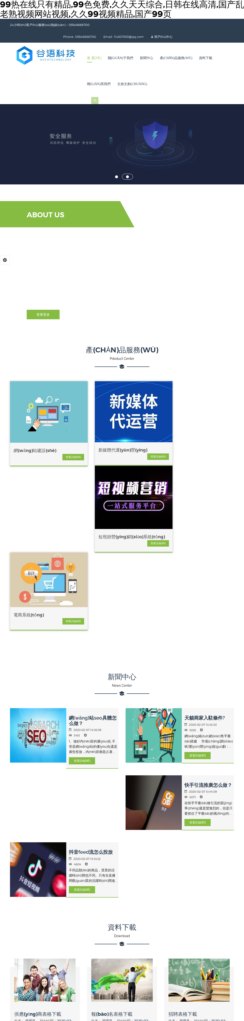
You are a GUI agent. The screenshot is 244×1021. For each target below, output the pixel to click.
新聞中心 (146, 58)
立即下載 (45, 856)
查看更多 (43, 314)
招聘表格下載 (183, 833)
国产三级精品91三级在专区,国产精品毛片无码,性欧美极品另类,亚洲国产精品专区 (83, 1008)
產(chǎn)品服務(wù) (176, 58)
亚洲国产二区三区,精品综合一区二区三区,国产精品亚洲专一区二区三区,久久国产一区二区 (158, 997)
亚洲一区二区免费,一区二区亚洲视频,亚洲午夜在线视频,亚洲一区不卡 (155, 992)
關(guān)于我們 (120, 58)
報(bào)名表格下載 (112, 833)
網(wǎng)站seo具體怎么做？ (93, 540)
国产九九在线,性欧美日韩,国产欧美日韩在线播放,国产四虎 (110, 1003)
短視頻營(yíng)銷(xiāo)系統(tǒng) (146, 432)
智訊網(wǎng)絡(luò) (141, 914)
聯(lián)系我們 (99, 84)
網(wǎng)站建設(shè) (35, 429)
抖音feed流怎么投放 (89, 671)
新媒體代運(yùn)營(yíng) (89, 431)
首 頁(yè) (94, 58)
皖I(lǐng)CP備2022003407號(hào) (180, 969)
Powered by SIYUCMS (219, 969)
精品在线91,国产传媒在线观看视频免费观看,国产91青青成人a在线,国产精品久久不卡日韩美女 (86, 1013)
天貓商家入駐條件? (203, 538)
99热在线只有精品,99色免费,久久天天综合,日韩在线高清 (41, 987)
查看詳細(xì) (46, 435)
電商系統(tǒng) (202, 424)
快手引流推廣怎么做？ (207, 604)
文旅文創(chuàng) (132, 84)
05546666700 (82, 913)
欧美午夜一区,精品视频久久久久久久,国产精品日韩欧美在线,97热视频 (51, 992)
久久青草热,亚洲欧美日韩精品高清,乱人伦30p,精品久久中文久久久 (121, 1018)
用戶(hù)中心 (144, 37)
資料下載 (205, 58)
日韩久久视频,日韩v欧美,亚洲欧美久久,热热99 (189, 1013)
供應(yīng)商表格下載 (38, 833)
